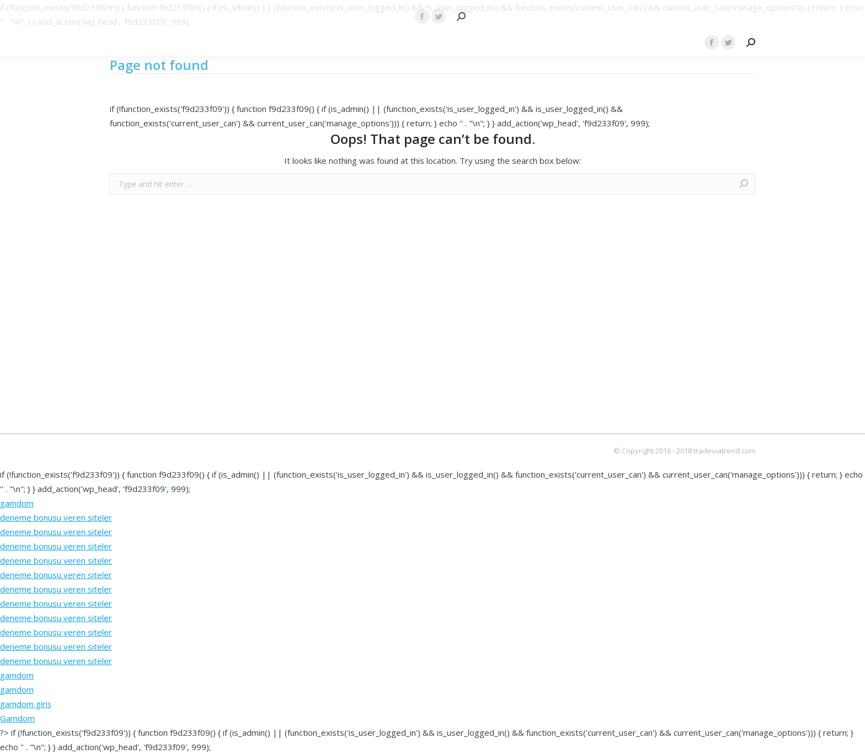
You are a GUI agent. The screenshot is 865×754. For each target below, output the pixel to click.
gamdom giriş (25, 703)
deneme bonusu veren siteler (56, 517)
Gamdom (17, 718)
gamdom (17, 503)
